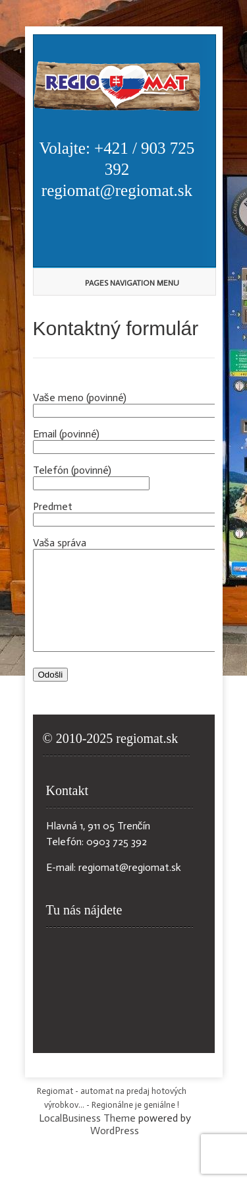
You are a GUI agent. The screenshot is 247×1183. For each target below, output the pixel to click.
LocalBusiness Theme (87, 1138)
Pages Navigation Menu (120, 283)
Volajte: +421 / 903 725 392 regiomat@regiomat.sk (117, 169)
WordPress (114, 1150)
